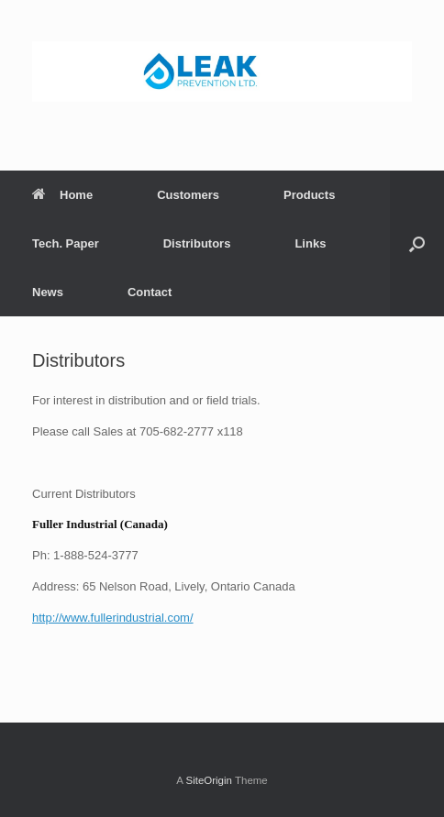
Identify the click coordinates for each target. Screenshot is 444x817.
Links (310, 243)
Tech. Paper (65, 243)
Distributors (197, 243)
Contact (150, 292)
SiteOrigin (208, 780)
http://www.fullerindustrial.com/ (113, 617)
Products (309, 195)
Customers (188, 195)
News (47, 292)
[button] (417, 243)
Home (62, 195)
